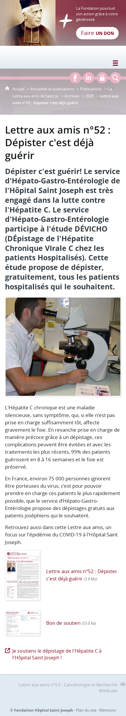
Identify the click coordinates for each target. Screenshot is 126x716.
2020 (89, 96)
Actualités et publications (52, 89)
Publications (91, 89)
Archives (72, 96)
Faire (97, 33)
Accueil (18, 89)
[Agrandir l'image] (63, 346)
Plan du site (86, 710)
